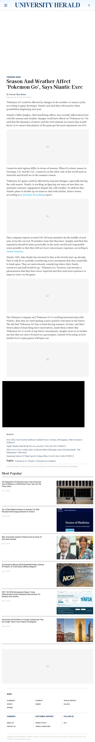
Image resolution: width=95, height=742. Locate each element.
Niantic (31, 461)
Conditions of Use (12, 739)
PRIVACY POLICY (41, 723)
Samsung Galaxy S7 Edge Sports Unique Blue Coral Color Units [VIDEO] (40, 456)
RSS (65, 723)
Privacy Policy (26, 739)
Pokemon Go (21, 461)
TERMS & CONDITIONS (42, 726)
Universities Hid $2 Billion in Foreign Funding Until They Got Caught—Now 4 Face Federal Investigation (23, 621)
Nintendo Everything (33, 194)
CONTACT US (11, 726)
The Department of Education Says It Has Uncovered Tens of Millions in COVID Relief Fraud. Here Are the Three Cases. (21, 484)
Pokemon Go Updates (46, 461)
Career (38, 704)
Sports (9, 704)
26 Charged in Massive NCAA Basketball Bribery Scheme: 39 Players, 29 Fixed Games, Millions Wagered (23, 565)
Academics (11, 700)
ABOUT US (10, 723)
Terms (81, 737)
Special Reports (70, 700)
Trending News (13, 77)
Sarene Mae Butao (17, 94)
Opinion (10, 707)
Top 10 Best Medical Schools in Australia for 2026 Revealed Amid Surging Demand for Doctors (20, 510)
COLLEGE (67, 704)
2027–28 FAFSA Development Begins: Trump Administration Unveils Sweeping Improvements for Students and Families (21, 594)
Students (39, 700)
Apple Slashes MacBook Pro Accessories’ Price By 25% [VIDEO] (36, 446)
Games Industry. (15, 251)
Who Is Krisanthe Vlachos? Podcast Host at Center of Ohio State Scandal (22, 538)
